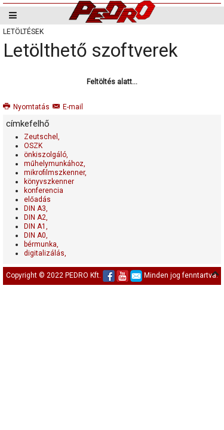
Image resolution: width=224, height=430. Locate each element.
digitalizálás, (45, 253)
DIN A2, (36, 217)
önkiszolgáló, (46, 154)
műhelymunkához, (54, 163)
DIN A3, (36, 208)
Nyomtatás (26, 107)
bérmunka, (41, 244)
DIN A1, (36, 226)
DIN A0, (36, 235)
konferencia (43, 190)
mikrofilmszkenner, (55, 172)
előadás (37, 199)
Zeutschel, (42, 137)
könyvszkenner (49, 181)
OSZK (33, 146)
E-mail (68, 107)
